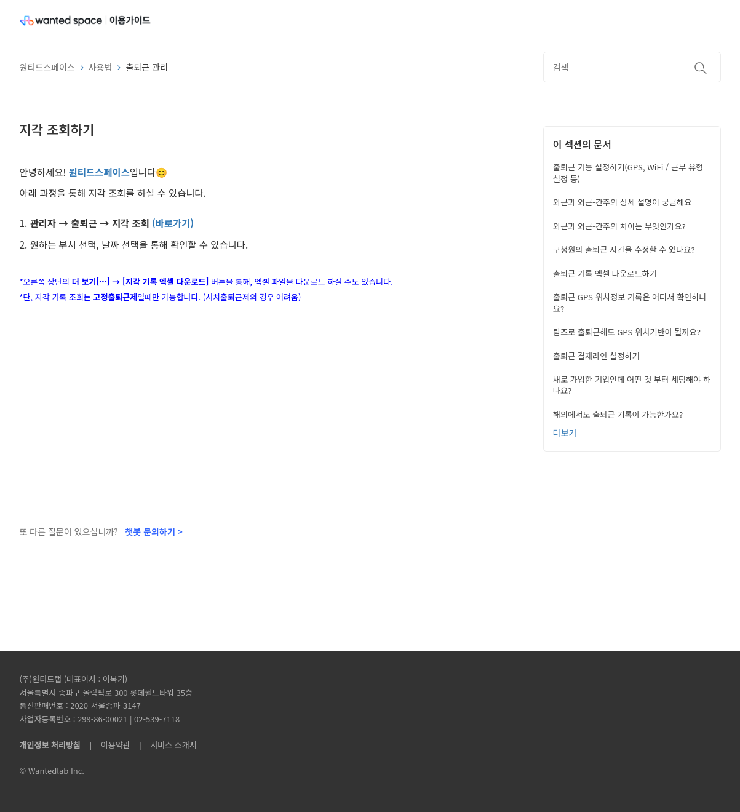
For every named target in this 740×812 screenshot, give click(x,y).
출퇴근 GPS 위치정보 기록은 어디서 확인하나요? (630, 302)
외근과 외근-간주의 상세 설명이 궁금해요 (622, 202)
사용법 (101, 67)
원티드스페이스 (47, 67)
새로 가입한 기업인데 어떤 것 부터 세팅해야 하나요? (631, 384)
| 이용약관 (107, 744)
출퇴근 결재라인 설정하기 (596, 356)
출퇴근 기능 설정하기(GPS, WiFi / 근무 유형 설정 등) (628, 172)
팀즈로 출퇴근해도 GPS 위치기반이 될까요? (627, 332)
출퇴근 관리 (146, 67)
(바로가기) (173, 222)
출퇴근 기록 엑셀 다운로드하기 (605, 273)
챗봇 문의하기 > (153, 531)
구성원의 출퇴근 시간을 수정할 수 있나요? (624, 249)
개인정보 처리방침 (50, 744)
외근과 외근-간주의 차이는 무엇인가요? (619, 226)
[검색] (632, 67)
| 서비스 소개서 (164, 744)
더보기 (565, 432)
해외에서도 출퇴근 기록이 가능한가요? (618, 414)
